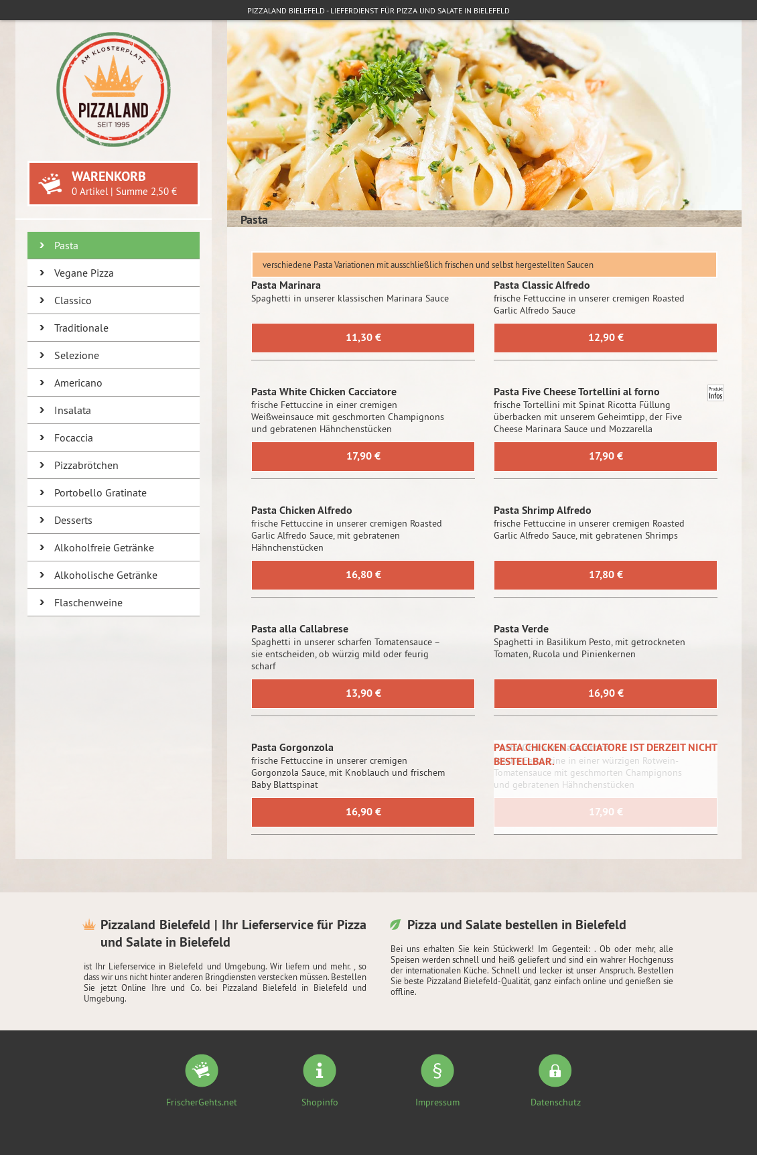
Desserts (73, 520)
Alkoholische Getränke (105, 575)
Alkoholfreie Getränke (104, 547)
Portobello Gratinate (100, 492)
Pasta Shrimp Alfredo (543, 510)
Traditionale (81, 327)
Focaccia (73, 437)
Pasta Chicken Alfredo (301, 510)
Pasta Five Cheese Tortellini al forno (577, 392)
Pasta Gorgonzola (292, 747)
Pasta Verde (521, 629)
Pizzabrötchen (86, 465)
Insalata (72, 410)
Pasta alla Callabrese (299, 629)
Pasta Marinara (286, 285)
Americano (78, 382)
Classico (73, 300)
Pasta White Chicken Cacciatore (324, 392)
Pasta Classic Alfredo (542, 285)
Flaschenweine (88, 602)
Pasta (66, 245)
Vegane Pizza (84, 272)
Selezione (76, 355)
